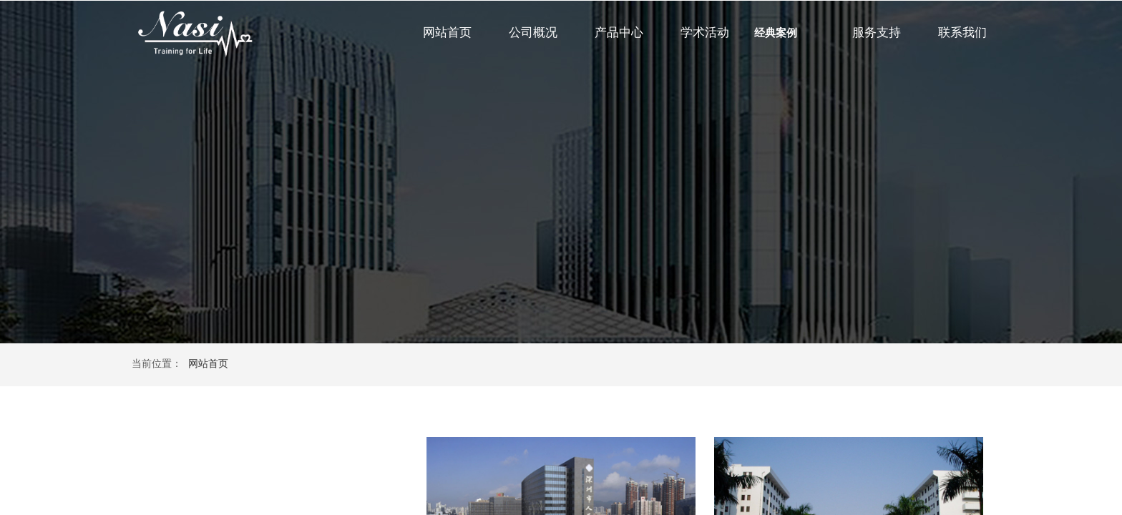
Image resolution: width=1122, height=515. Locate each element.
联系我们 (962, 32)
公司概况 (533, 32)
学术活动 (704, 32)
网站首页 (447, 32)
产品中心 (619, 32)
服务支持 (876, 32)
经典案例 (775, 33)
